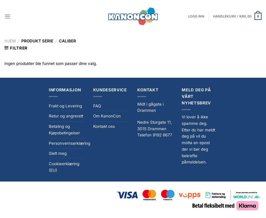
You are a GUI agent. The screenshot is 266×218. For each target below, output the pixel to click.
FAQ (97, 106)
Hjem (10, 41)
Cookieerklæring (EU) (64, 167)
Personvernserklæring (69, 143)
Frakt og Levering (65, 106)
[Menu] (7, 16)
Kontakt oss (104, 126)
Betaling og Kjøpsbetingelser (64, 129)
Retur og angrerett (66, 116)
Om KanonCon (107, 116)
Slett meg (58, 153)
